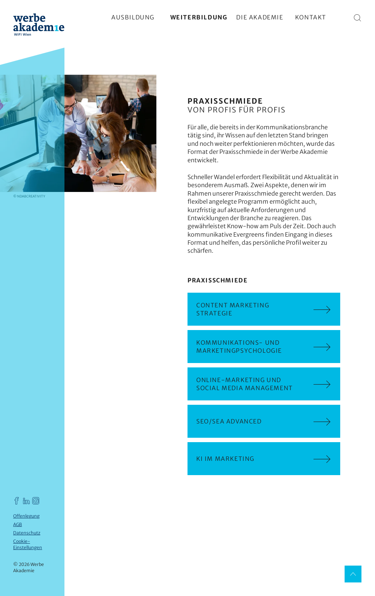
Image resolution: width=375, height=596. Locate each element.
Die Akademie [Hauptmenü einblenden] (259, 17)
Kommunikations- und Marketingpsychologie (263, 346)
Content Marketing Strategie (263, 309)
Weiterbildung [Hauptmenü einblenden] (199, 17)
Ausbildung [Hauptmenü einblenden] (133, 17)
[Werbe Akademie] (39, 25)
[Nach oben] (353, 574)
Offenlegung (26, 516)
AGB (17, 524)
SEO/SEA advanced (263, 421)
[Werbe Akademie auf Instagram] (36, 500)
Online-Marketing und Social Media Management (263, 384)
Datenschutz (26, 533)
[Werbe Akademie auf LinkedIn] (26, 500)
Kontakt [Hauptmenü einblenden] (310, 17)
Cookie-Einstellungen (27, 544)
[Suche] (358, 17)
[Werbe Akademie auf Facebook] (17, 500)
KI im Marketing (263, 458)
